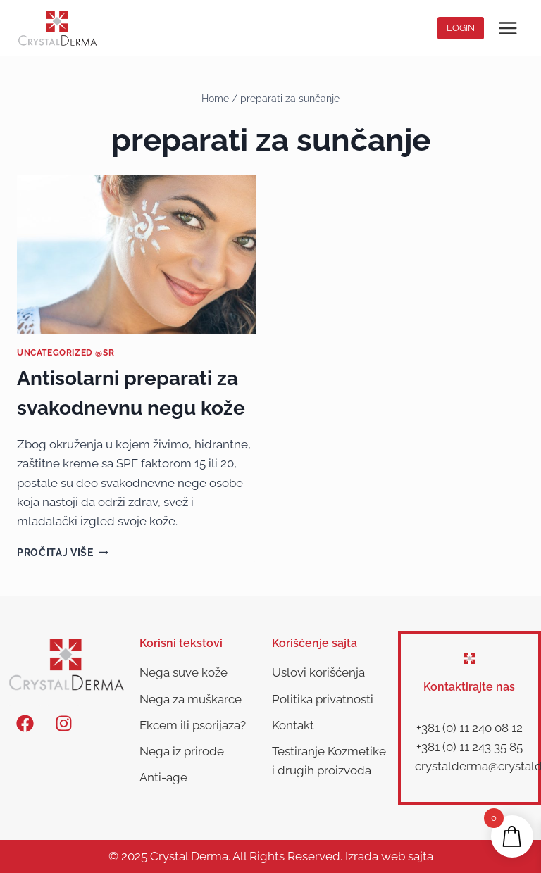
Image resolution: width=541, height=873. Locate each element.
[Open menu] (507, 27)
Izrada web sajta (389, 856)
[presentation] (136, 255)
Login (461, 28)
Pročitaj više (62, 552)
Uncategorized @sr (65, 353)
